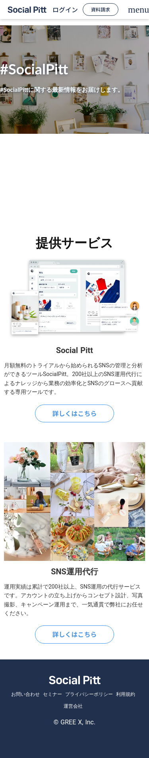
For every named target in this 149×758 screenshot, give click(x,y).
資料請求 (100, 9)
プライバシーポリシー (89, 694)
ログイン (65, 9)
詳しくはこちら (74, 413)
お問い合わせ (25, 694)
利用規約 (125, 694)
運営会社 (73, 706)
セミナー (52, 694)
